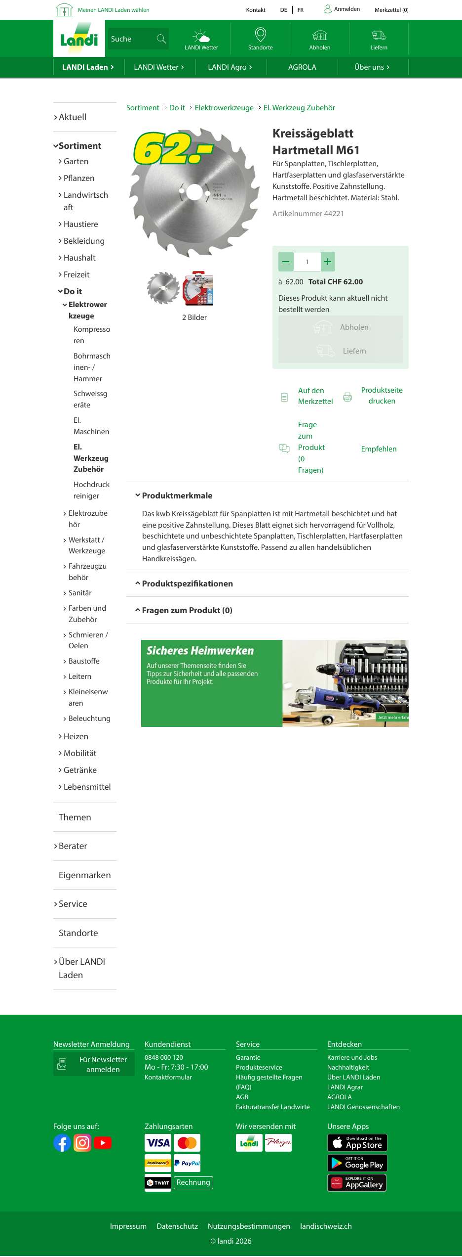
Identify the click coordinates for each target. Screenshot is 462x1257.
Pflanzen (79, 177)
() (392, 10)
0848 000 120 (164, 1057)
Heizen (76, 736)
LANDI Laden (85, 67)
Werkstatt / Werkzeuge (87, 545)
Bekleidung (84, 240)
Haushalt (80, 257)
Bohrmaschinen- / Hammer (92, 367)
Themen (75, 817)
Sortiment (80, 145)
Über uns (369, 67)
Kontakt (256, 10)
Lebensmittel (87, 786)
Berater (73, 846)
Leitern (80, 676)
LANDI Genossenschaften (363, 1106)
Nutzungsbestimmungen (249, 1226)
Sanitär (80, 593)
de (283, 10)
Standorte (78, 933)
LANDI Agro (227, 67)
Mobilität (80, 753)
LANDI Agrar (345, 1086)
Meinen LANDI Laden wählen (114, 10)
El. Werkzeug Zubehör (91, 458)
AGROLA (302, 67)
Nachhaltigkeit (348, 1067)
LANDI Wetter (156, 67)
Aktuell (72, 117)
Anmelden (347, 9)
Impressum (128, 1226)
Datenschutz (177, 1226)
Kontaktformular (168, 1077)
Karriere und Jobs (352, 1057)
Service (73, 903)
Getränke (80, 769)
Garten (76, 161)
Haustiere (81, 223)
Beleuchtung (90, 718)
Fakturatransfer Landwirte (273, 1106)
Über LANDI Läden (354, 1077)
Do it (73, 291)
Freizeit (77, 274)
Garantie (248, 1057)
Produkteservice (259, 1067)
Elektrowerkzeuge (224, 108)
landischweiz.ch (326, 1226)
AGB (242, 1096)
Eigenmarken (85, 875)
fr (301, 10)
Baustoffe (84, 661)
